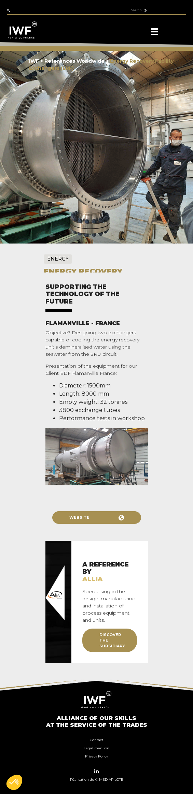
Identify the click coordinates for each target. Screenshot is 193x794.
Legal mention (96, 748)
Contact (96, 740)
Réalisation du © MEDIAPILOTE (96, 779)
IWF (34, 61)
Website (96, 517)
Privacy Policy (96, 756)
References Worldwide (75, 61)
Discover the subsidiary (112, 640)
